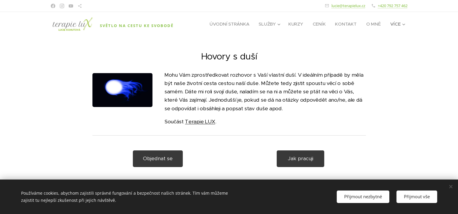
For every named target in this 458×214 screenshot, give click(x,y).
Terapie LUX (200, 121)
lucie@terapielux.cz (348, 5)
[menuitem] (228, 24)
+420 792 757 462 (392, 5)
